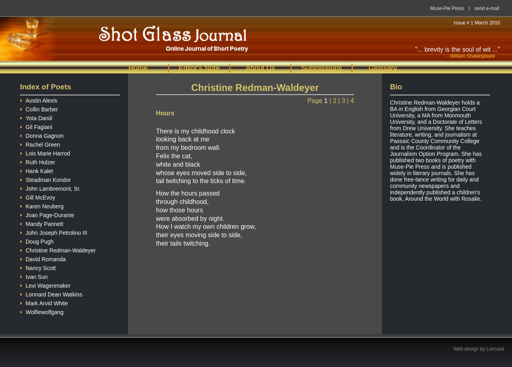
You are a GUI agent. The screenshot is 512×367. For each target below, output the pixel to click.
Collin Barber (39, 108)
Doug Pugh (37, 240)
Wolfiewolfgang (42, 311)
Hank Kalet (36, 170)
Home (138, 68)
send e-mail (486, 8)
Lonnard (495, 349)
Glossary (382, 68)
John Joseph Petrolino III (53, 232)
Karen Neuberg (42, 205)
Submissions (321, 68)
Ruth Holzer (37, 161)
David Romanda (43, 258)
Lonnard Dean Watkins (51, 293)
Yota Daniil (36, 117)
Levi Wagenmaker (45, 284)
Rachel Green (40, 143)
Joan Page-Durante (47, 214)
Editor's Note (199, 68)
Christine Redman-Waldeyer (58, 249)
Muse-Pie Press (447, 8)
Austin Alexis (38, 99)
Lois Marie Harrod (45, 152)
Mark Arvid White (44, 302)
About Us (260, 68)
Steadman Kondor (45, 179)
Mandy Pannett (41, 223)
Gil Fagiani (36, 126)
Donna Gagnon (42, 135)
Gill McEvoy (37, 196)
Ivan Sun (34, 276)
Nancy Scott (38, 267)
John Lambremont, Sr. (50, 188)
